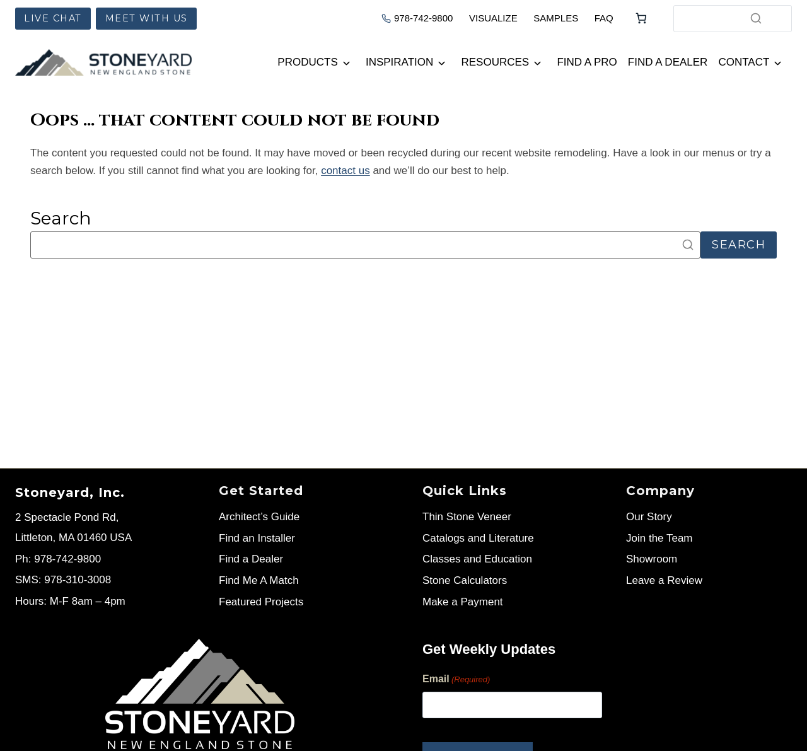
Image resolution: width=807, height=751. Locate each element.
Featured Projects (261, 602)
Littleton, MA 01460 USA (73, 538)
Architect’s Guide (259, 517)
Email (456, 680)
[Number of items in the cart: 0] (641, 18)
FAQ (604, 18)
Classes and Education (477, 559)
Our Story (649, 517)
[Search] (756, 18)
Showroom (651, 559)
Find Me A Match (259, 580)
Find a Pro (587, 62)
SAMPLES (555, 18)
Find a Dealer (668, 62)
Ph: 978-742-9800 (58, 559)
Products (307, 62)
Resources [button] (496, 62)
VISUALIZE (493, 18)
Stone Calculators (464, 580)
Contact (743, 62)
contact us (345, 171)
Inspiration (399, 62)
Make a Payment (462, 602)
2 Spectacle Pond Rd (65, 517)
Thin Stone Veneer (466, 517)
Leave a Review (664, 580)
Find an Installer (257, 538)
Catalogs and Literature (478, 538)
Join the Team (659, 538)
